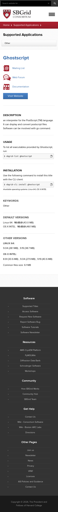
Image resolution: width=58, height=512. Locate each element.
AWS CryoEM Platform (30, 350)
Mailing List (18, 68)
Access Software (30, 311)
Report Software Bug (30, 322)
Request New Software (30, 317)
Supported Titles (30, 306)
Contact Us (30, 417)
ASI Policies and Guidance (30, 481)
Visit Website (15, 96)
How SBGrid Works (30, 389)
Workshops (30, 371)
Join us (30, 450)
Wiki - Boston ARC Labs (30, 427)
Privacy (30, 466)
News (30, 461)
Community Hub (30, 394)
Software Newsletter (30, 332)
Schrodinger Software (30, 366)
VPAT (30, 471)
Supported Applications (26, 25)
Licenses (30, 476)
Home (6, 25)
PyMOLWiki (30, 355)
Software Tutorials (30, 327)
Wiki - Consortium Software (30, 422)
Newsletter (30, 455)
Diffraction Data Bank (30, 360)
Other (6, 205)
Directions (30, 432)
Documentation (20, 86)
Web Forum (18, 77)
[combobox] (29, 43)
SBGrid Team (30, 399)
